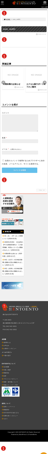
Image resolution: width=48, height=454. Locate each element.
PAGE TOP (41, 193)
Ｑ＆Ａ (5, 421)
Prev (3, 83)
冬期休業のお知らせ (11, 84)
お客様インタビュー (9, 351)
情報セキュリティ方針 (10, 388)
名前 (4, 141)
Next (45, 83)
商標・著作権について (10, 385)
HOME (7, 19)
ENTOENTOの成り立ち (10, 415)
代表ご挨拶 (6, 372)
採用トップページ (8, 409)
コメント (5, 113)
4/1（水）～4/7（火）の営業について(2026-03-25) (12, 240)
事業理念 (5, 375)
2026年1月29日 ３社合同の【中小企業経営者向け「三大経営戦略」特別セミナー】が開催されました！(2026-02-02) (12, 249)
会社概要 (5, 369)
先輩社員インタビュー (10, 418)
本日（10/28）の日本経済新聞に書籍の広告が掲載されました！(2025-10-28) (12, 274)
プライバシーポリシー (10, 382)
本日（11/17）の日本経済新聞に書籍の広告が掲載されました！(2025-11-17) (12, 265)
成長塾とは (6, 345)
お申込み (5, 348)
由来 (4, 379)
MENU (2, 3)
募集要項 (5, 412)
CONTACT (44, 3)
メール (4, 152)
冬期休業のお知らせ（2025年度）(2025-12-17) (12, 258)
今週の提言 (6, 358)
